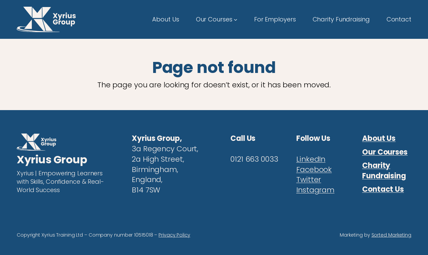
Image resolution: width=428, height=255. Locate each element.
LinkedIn (310, 159)
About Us (379, 138)
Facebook (314, 169)
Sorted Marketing (391, 235)
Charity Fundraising (384, 170)
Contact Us (383, 189)
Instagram (315, 190)
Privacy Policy (174, 235)
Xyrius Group (52, 159)
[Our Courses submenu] (235, 19)
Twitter (308, 179)
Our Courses (385, 152)
